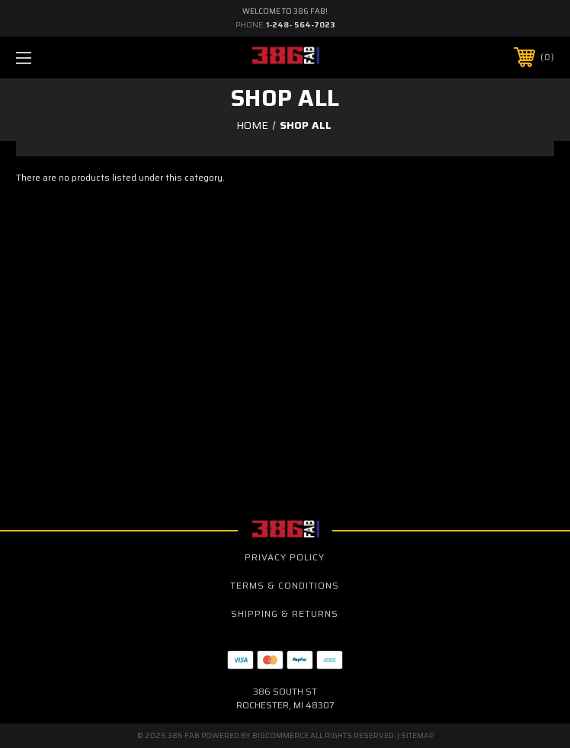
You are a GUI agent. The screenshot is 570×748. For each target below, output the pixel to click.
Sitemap (417, 735)
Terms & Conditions (284, 585)
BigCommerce (280, 735)
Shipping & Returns (284, 613)
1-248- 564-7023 (300, 24)
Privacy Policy (285, 557)
